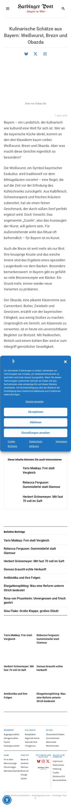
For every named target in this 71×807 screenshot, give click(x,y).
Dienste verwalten (35, 401)
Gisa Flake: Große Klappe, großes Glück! (31, 611)
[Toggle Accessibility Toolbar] (7, 800)
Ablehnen (35, 422)
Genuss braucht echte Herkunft (25, 569)
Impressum (61, 441)
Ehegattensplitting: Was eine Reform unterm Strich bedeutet (51, 697)
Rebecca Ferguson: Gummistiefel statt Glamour (48, 639)
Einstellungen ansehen (35, 432)
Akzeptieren (35, 412)
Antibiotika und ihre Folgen (22, 577)
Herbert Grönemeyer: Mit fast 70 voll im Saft (34, 561)
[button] (65, 362)
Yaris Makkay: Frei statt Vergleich (26, 540)
